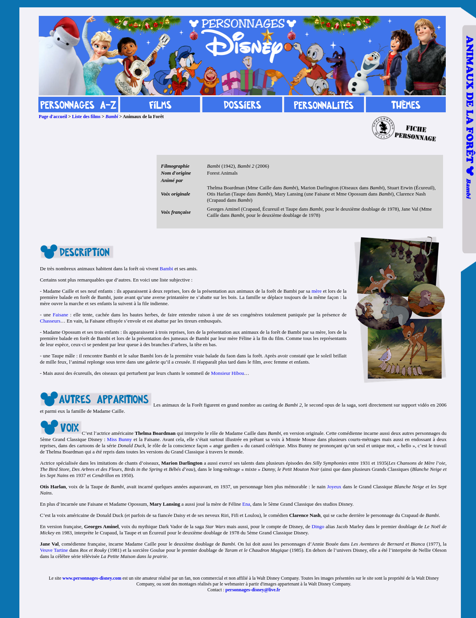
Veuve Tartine (54, 550)
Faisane (60, 315)
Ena (246, 504)
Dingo (318, 526)
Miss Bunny (119, 439)
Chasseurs (50, 321)
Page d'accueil (53, 116)
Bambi (111, 116)
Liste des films (86, 116)
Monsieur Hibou (227, 373)
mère (317, 291)
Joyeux (334, 486)
